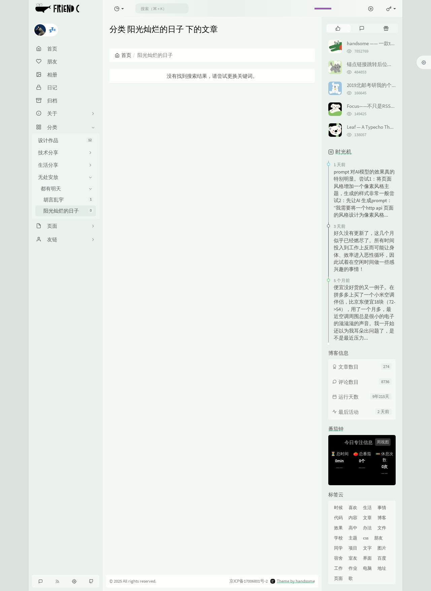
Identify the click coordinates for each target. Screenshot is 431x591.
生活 (367, 507)
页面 (338, 578)
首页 (123, 55)
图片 (381, 548)
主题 (353, 538)
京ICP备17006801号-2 (248, 581)
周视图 (383, 441)
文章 (367, 518)
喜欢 (353, 507)
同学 (338, 548)
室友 (353, 558)
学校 (338, 538)
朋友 (378, 538)
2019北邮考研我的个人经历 (377, 85)
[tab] (338, 28)
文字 (367, 548)
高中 (353, 528)
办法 (367, 528)
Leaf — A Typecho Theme (372, 127)
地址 (381, 568)
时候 (338, 507)
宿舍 (338, 558)
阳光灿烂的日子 (68, 211)
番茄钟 (335, 429)
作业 (353, 568)
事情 (381, 507)
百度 (381, 558)
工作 (338, 568)
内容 (353, 518)
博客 (381, 518)
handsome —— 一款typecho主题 (381, 43)
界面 (367, 558)
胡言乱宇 (68, 199)
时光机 (343, 151)
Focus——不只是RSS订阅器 (376, 106)
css (365, 538)
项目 (353, 548)
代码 (338, 518)
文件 (381, 528)
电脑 (367, 568)
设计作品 (65, 140)
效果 (338, 528)
